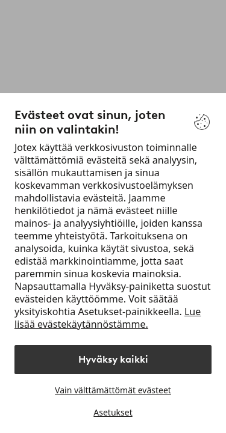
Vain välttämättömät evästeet (113, 390)
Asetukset (112, 412)
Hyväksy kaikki (113, 359)
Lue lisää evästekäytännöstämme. (107, 318)
